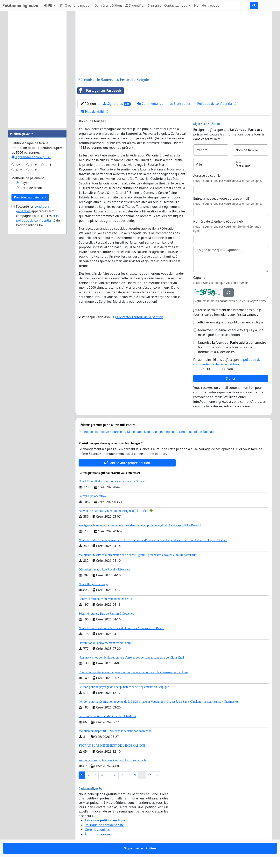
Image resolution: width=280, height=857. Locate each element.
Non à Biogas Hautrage (93, 584)
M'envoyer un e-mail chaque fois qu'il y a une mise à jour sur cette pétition (230, 332)
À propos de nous (97, 834)
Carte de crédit (31, 188)
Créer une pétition (75, 5)
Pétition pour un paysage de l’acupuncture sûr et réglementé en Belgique (124, 686)
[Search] (221, 5)
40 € (19, 170)
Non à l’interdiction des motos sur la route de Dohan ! (112, 481)
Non (230, 369)
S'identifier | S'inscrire (143, 5)
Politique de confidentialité (216, 103)
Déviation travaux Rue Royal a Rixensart (104, 569)
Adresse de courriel (207, 175)
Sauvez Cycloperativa (92, 496)
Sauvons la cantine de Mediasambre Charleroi (107, 716)
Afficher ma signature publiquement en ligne (230, 322)
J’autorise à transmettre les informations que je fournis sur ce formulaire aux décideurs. (232, 347)
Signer (230, 378)
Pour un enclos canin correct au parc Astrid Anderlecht (113, 760)
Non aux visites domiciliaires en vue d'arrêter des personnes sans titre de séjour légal (131, 657)
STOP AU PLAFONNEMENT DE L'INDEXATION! (112, 745)
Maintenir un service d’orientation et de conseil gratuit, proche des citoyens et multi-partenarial (138, 554)
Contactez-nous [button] (176, 5)
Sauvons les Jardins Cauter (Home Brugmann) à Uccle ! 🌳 (116, 510)
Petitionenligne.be (20, 5)
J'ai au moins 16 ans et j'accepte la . (227, 361)
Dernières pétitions (108, 5)
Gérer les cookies (97, 829)
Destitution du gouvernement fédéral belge (105, 643)
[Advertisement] (173, 44)
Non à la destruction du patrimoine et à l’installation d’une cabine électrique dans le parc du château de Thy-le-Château (153, 540)
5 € (18, 165)
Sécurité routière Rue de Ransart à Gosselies (106, 613)
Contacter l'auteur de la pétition (138, 317)
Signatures (116, 103)
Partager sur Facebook (99, 90)
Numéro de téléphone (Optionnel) (218, 221)
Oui (208, 369)
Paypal (25, 183)
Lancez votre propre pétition (127, 463)
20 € (49, 165)
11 (150, 775)
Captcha (199, 277)
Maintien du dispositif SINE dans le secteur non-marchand (115, 731)
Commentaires (150, 103)
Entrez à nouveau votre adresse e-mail (221, 198)
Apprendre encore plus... (31, 157)
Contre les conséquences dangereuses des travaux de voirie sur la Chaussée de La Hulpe (133, 672)
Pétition (88, 103)
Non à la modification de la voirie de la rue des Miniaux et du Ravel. (121, 628)
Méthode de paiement (27, 178)
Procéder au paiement (30, 197)
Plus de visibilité (94, 111)
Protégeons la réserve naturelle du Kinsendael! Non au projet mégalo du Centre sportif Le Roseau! (146, 431)
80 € (34, 170)
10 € (34, 165)
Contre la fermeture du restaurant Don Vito (105, 598)
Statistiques (180, 103)
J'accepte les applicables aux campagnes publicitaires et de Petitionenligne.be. (38, 215)
